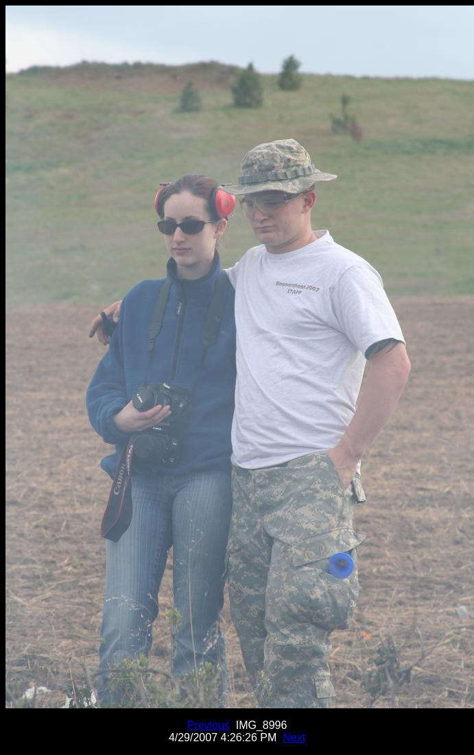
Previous (208, 725)
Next (294, 737)
